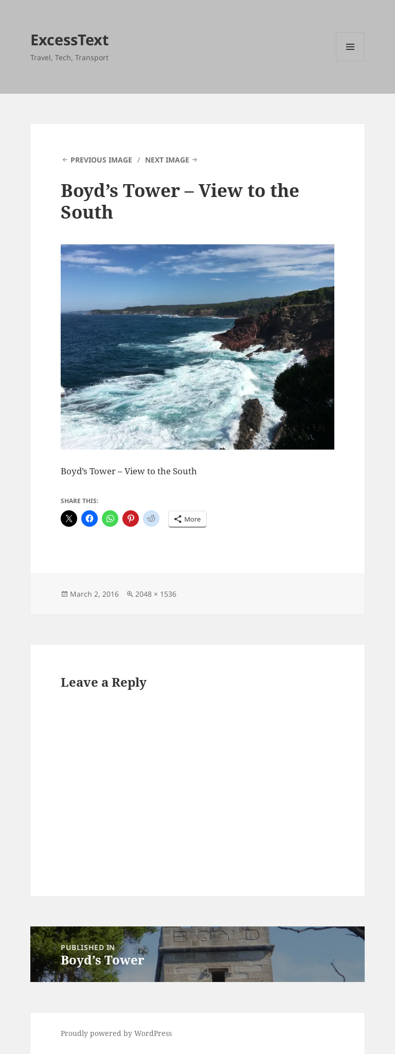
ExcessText (69, 39)
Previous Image (101, 160)
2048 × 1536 (155, 594)
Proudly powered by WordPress (116, 1033)
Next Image (167, 160)
